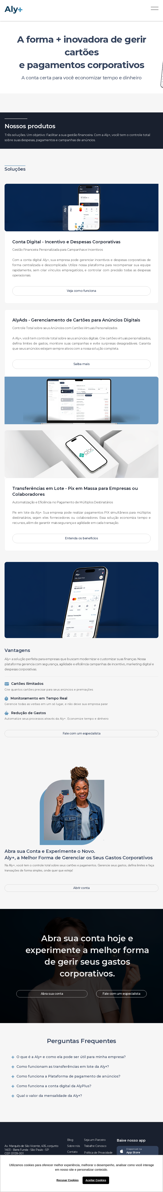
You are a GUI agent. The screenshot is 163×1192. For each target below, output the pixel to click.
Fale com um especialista (82, 733)
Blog (70, 1140)
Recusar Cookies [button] (68, 1180)
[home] (17, 10)
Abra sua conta (52, 993)
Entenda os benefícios (81, 538)
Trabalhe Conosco (95, 1146)
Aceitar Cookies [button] (96, 1180)
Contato (72, 1152)
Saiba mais (81, 364)
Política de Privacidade (98, 1152)
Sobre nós (73, 1146)
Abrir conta (81, 888)
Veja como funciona (81, 291)
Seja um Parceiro (95, 1140)
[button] (154, 10)
